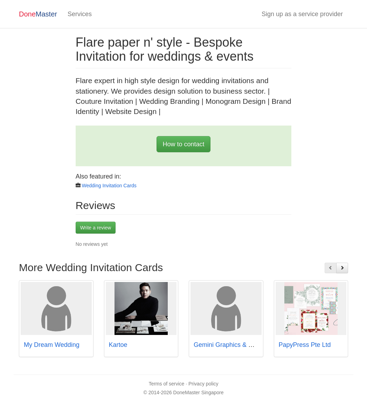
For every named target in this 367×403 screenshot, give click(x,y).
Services (80, 14)
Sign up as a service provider (302, 14)
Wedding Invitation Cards (109, 185)
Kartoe (118, 344)
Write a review (95, 227)
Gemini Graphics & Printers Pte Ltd (243, 344)
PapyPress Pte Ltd (305, 344)
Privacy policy (203, 384)
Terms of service (166, 384)
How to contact (183, 144)
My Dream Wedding (51, 344)
